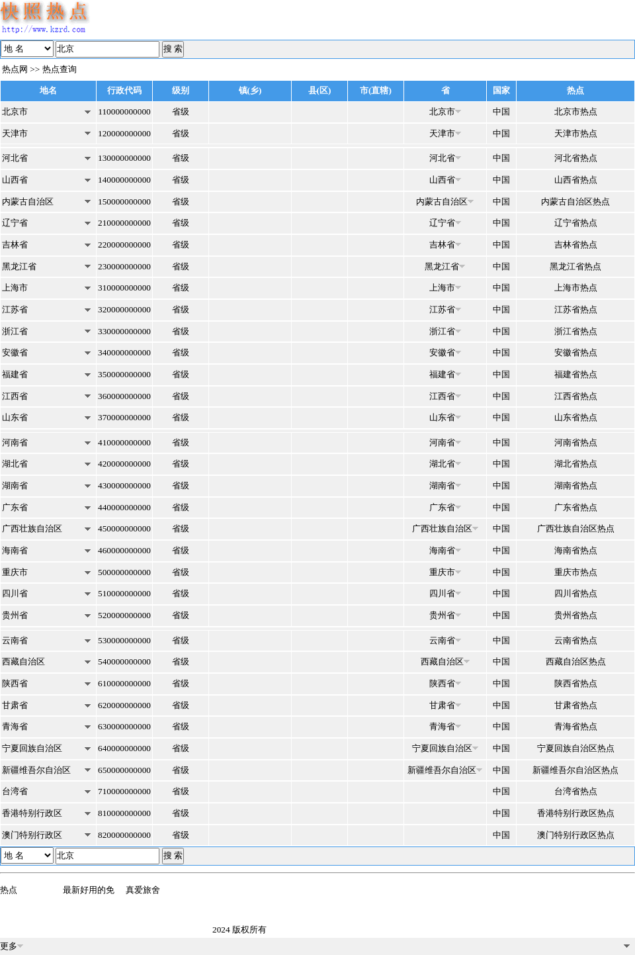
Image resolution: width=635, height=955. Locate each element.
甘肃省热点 (575, 705)
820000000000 (124, 835)
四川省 (15, 593)
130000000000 (124, 158)
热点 (8, 890)
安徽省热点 (575, 352)
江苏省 (15, 309)
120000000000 (124, 133)
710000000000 (124, 791)
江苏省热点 (575, 309)
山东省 (15, 417)
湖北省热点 (575, 464)
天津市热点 (575, 133)
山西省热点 (575, 180)
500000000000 (124, 572)
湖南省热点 (575, 485)
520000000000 (124, 615)
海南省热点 (575, 550)
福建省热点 (575, 374)
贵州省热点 (575, 615)
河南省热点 (575, 442)
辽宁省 (15, 223)
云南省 (15, 640)
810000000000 (124, 813)
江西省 (15, 396)
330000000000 (124, 331)
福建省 (15, 374)
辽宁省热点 (575, 223)
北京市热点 (575, 111)
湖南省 (15, 485)
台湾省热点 (575, 791)
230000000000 (124, 266)
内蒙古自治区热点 (575, 201)
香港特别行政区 (32, 813)
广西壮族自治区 (32, 528)
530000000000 (124, 640)
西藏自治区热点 (576, 661)
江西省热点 (575, 396)
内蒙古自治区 (28, 201)
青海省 (15, 726)
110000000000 (124, 111)
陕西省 (15, 683)
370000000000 (124, 417)
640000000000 (124, 748)
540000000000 (124, 661)
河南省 (15, 442)
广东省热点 (575, 507)
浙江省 (15, 331)
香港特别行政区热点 (575, 813)
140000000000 (124, 180)
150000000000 (124, 201)
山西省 (15, 180)
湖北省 (15, 464)
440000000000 (124, 507)
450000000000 (124, 528)
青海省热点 (575, 726)
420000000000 (124, 464)
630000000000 (124, 726)
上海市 (15, 288)
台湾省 (15, 791)
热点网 (15, 69)
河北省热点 (575, 158)
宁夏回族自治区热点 (575, 748)
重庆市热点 (575, 572)
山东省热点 (575, 417)
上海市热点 (575, 288)
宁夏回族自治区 (32, 748)
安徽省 (15, 352)
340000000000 (124, 352)
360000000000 (124, 396)
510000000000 (124, 593)
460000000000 (124, 550)
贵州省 (15, 615)
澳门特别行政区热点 (575, 835)
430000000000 (124, 485)
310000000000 (124, 288)
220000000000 (124, 245)
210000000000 (124, 223)
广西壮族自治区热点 (575, 528)
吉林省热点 (575, 245)
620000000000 (124, 705)
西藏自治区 (23, 661)
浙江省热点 (575, 331)
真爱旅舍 (143, 890)
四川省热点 (575, 593)
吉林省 (15, 245)
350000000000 (124, 374)
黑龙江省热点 (575, 266)
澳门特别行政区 (32, 835)
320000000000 (124, 309)
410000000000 (124, 442)
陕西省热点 (575, 683)
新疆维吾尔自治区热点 (575, 770)
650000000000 (124, 770)
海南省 (15, 550)
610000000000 (124, 683)
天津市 (15, 133)
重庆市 (15, 572)
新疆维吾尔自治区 (36, 770)
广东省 (15, 507)
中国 (501, 111)
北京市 (15, 111)
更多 (12, 946)
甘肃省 (15, 705)
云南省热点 (575, 640)
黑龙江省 (19, 266)
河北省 (15, 158)
